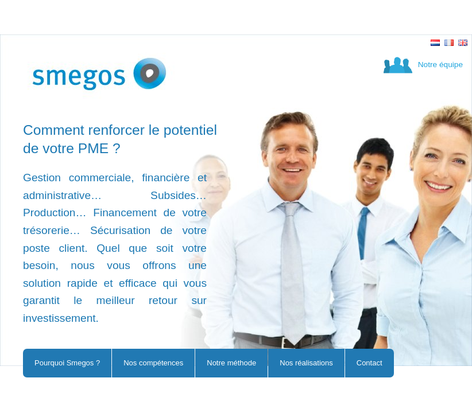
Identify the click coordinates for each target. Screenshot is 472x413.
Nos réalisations (306, 363)
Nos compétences (153, 363)
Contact (369, 363)
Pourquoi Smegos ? (67, 363)
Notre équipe (440, 64)
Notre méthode (231, 363)
